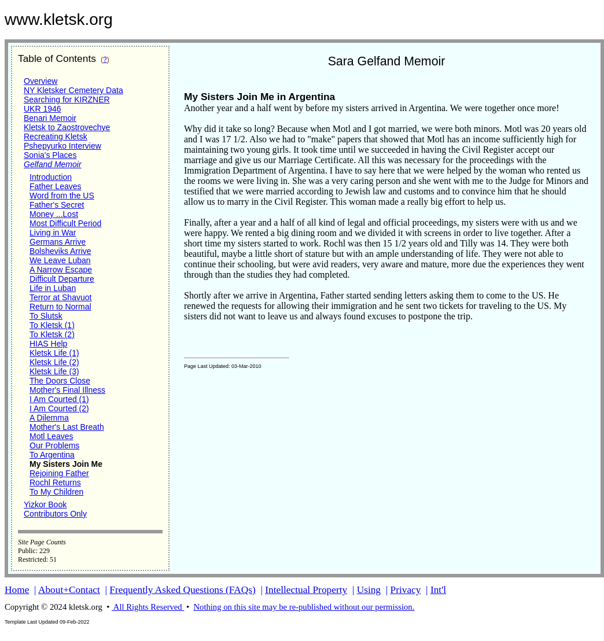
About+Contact (69, 589)
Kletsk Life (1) (54, 353)
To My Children (56, 491)
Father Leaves (56, 186)
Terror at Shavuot (60, 297)
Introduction (51, 177)
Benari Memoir (50, 118)
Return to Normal (60, 306)
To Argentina (52, 454)
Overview (40, 81)
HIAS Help (48, 343)
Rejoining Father (59, 473)
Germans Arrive (58, 241)
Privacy (406, 589)
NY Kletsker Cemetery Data (73, 90)
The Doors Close (60, 380)
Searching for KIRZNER (67, 99)
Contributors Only (55, 513)
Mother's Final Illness (67, 390)
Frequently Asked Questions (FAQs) (182, 589)
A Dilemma (49, 417)
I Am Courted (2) (59, 408)
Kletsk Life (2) (54, 362)
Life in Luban (53, 288)
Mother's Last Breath (67, 427)
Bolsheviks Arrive (60, 251)
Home (17, 589)
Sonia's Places (50, 155)
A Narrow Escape (61, 269)
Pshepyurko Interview (62, 145)
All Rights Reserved (148, 606)
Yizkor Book (45, 504)
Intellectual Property (306, 589)
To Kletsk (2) (52, 334)
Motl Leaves (51, 436)
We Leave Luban (60, 260)
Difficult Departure (62, 278)
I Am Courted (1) (59, 399)
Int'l (438, 589)
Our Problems (54, 445)
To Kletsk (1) (52, 325)
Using (369, 589)
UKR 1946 (42, 108)
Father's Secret (57, 204)
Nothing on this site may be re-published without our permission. (303, 606)
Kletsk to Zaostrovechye (67, 127)
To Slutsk (46, 315)
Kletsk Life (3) (54, 371)
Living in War (53, 232)
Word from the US (62, 195)
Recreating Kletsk (55, 136)
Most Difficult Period (65, 223)
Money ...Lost (54, 214)
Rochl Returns (55, 482)
